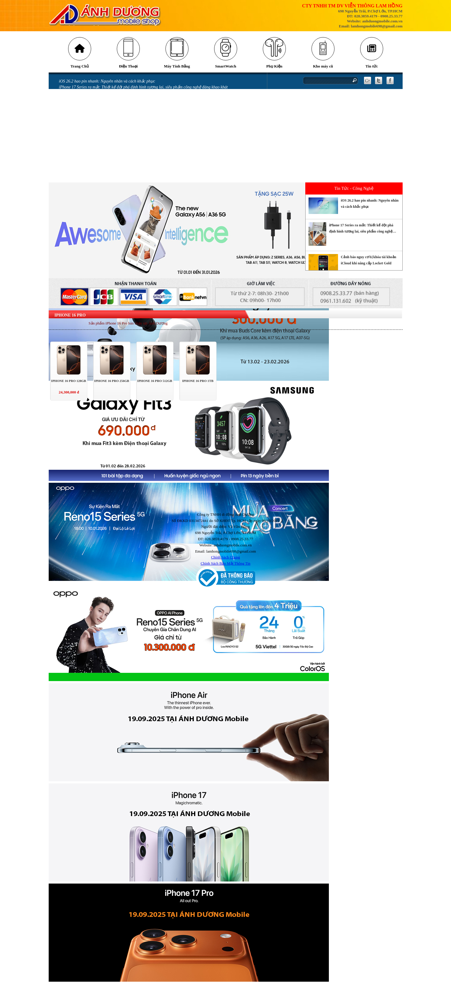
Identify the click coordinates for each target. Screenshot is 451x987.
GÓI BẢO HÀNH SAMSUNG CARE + (91, 170)
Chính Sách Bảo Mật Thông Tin (225, 566)
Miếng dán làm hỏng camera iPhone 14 (92, 151)
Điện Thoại (128, 69)
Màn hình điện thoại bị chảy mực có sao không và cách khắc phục (115, 133)
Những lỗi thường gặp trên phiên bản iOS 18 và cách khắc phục (113, 115)
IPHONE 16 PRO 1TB (197, 384)
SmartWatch (225, 69)
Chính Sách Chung (225, 560)
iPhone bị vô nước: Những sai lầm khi (91, 139)
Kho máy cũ (322, 69)
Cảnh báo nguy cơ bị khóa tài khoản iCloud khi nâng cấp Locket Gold (117, 96)
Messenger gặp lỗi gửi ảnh (81, 121)
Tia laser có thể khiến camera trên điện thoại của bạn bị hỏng (111, 109)
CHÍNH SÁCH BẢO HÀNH (82, 176)
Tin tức (371, 69)
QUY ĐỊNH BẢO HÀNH (79, 182)
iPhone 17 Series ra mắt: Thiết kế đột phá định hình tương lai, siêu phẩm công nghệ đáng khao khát (143, 90)
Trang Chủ (79, 69)
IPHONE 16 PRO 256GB (111, 384)
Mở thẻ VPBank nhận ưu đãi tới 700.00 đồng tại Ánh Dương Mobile (117, 127)
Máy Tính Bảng (177, 69)
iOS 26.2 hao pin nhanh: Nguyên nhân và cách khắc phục (107, 84)
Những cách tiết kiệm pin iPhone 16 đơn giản (97, 102)
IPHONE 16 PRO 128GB (68, 384)
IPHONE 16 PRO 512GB (154, 384)
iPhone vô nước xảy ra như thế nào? (90, 146)
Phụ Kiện (274, 69)
